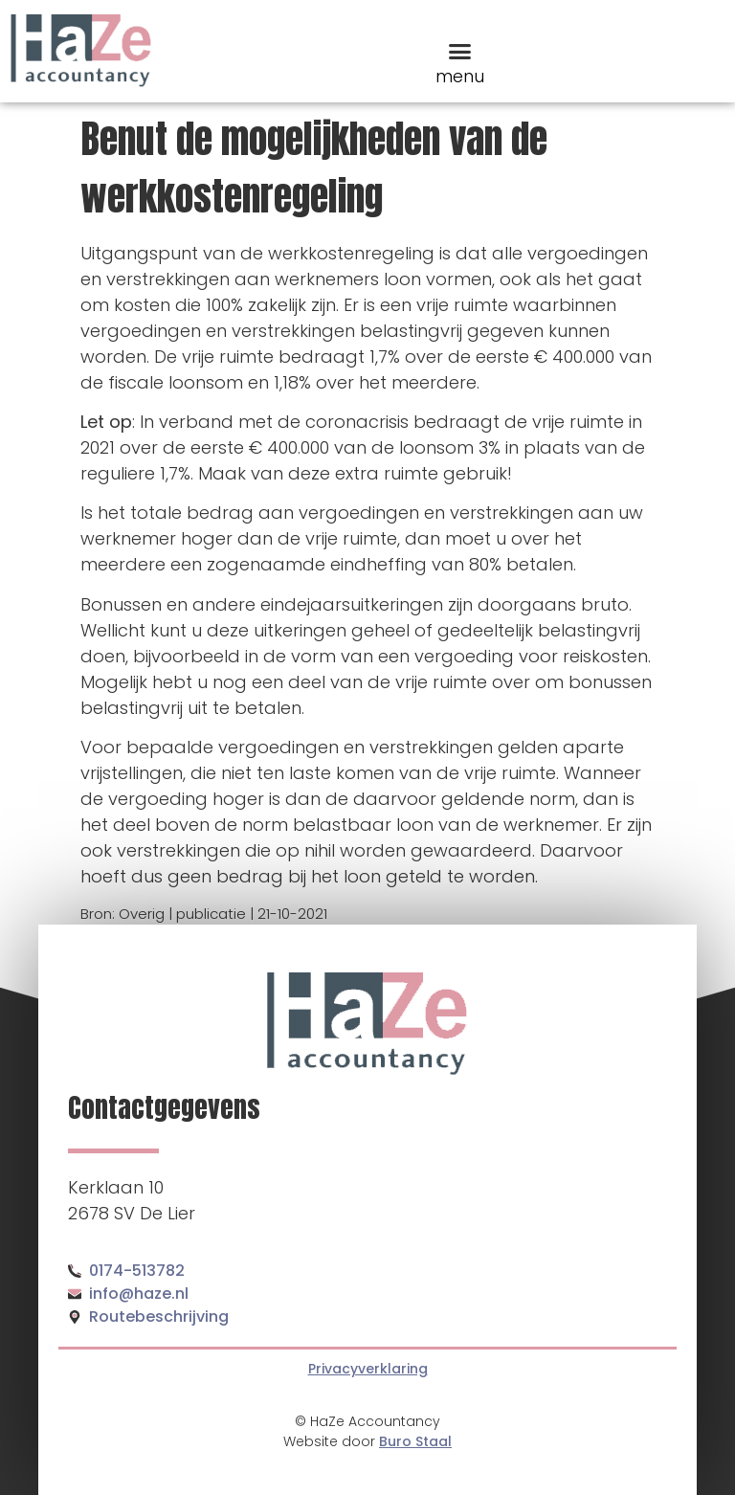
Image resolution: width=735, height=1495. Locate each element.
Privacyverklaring (368, 1368)
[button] (460, 51)
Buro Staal (415, 1441)
